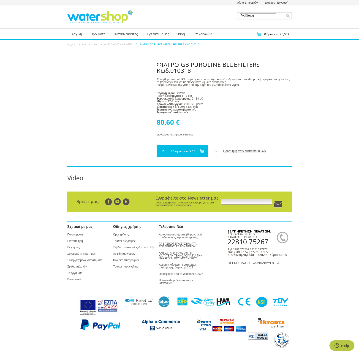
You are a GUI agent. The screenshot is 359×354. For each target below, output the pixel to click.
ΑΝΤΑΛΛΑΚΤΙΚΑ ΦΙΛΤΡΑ (118, 44)
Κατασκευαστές (126, 34)
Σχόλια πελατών (77, 266)
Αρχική (76, 34)
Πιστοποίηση (75, 241)
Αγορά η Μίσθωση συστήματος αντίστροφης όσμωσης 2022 (178, 266)
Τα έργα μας (74, 273)
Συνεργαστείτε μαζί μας (81, 253)
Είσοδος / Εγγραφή (276, 2)
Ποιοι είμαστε (75, 234)
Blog (181, 34)
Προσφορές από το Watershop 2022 (181, 274)
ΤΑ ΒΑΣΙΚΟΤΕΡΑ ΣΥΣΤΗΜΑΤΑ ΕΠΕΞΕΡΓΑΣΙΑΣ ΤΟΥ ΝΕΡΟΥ (177, 245)
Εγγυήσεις (73, 247)
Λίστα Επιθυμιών (247, 2)
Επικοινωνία (202, 34)
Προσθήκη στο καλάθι (179, 151)
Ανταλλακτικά (89, 44)
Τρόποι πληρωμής (124, 241)
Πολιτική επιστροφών (126, 260)
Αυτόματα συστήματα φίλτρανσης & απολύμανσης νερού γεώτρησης (180, 236)
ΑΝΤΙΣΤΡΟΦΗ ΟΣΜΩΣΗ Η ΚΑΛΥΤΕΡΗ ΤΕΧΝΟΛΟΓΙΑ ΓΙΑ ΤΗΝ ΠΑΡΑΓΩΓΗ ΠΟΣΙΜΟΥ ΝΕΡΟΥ (180, 255)
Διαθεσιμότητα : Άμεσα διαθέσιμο (175, 134)
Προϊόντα (98, 34)
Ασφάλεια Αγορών (124, 253)
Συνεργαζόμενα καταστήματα (84, 260)
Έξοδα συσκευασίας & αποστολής (133, 247)
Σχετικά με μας (158, 34)
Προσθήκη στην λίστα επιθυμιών (244, 151)
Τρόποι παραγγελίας (125, 266)
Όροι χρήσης (121, 234)
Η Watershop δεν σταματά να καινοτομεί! (176, 282)
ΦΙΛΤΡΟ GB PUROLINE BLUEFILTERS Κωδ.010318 (169, 44)
